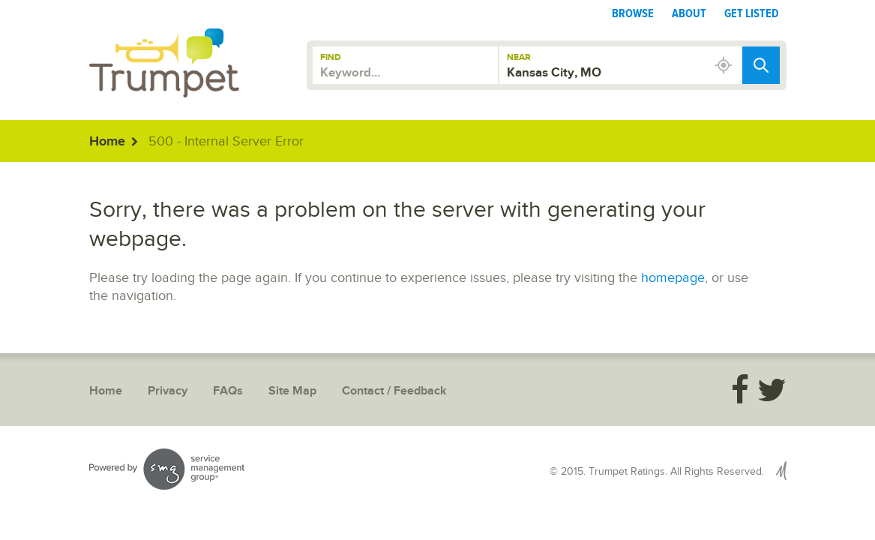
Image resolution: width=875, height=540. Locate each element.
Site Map (292, 391)
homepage (673, 278)
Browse (633, 13)
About (689, 13)
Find (330, 57)
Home (107, 142)
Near (519, 57)
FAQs (228, 391)
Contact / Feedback (394, 391)
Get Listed (751, 13)
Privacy (167, 391)
